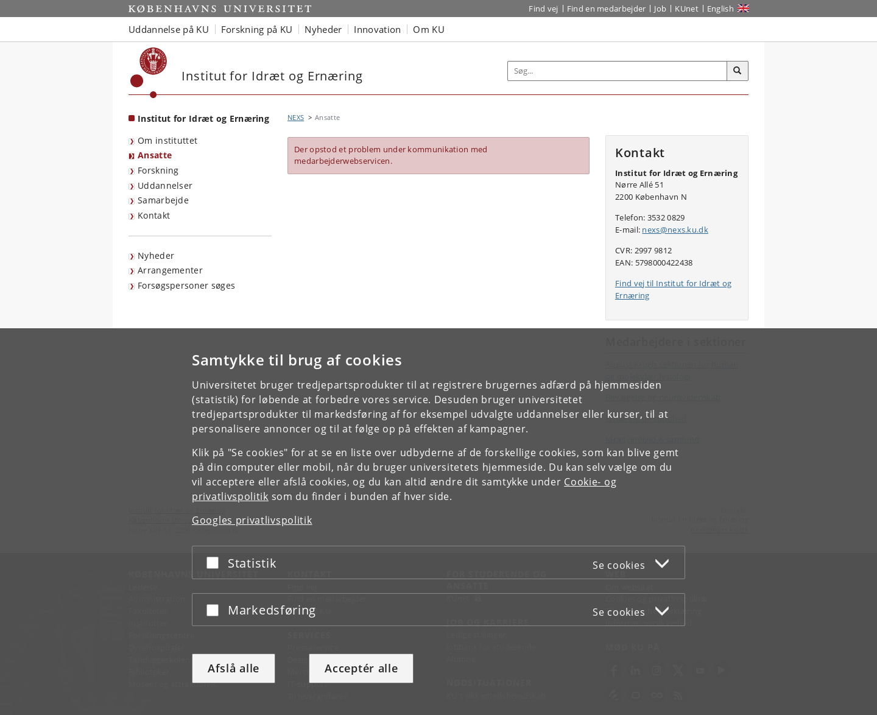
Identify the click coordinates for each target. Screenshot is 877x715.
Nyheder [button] (323, 29)
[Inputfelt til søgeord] (617, 71)
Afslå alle (233, 668)
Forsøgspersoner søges (186, 285)
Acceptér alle (361, 668)
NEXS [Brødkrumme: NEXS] (295, 117)
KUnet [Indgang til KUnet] (687, 8)
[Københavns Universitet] (148, 73)
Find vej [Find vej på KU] (543, 8)
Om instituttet (167, 140)
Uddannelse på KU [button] (169, 29)
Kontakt (154, 215)
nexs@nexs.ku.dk (675, 229)
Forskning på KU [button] (257, 29)
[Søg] (737, 71)
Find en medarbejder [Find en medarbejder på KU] (606, 8)
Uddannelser (165, 185)
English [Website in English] (720, 8)
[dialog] (438, 521)
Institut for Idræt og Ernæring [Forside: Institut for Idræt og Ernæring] (203, 118)
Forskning (158, 170)
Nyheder (156, 255)
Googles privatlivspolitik (252, 520)
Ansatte (155, 155)
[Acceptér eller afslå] (215, 562)
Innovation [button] (377, 29)
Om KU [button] (429, 29)
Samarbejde (163, 200)
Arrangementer (170, 270)
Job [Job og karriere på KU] (660, 8)
